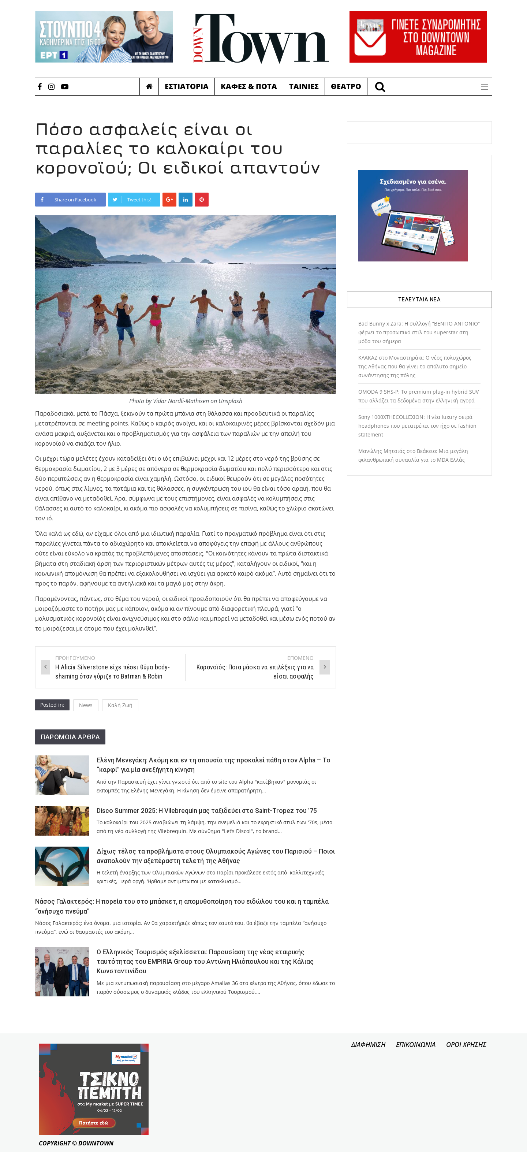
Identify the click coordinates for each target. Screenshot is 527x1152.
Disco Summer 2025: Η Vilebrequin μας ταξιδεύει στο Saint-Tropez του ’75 (207, 810)
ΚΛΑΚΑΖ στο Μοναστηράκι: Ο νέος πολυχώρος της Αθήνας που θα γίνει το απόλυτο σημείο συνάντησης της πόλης (414, 366)
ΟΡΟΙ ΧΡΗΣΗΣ (466, 1044)
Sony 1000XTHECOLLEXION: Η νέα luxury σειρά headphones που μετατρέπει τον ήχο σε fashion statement (417, 425)
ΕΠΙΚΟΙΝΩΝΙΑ (416, 1044)
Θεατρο (346, 86)
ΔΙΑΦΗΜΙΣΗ (368, 1044)
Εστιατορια (187, 86)
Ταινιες (304, 86)
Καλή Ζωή (120, 705)
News (86, 705)
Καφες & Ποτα (249, 86)
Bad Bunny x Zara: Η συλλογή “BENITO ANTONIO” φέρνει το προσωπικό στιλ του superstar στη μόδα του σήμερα (419, 332)
